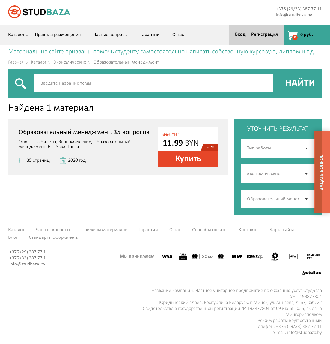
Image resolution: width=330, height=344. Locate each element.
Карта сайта (282, 230)
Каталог (16, 34)
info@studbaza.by (294, 15)
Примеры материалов (104, 230)
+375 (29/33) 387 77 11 (299, 9)
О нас (178, 34)
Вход (240, 34)
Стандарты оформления (54, 237)
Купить (188, 159)
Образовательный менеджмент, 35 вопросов (84, 132)
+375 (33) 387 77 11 (28, 258)
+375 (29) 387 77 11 (28, 252)
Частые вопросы (110, 34)
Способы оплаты (209, 230)
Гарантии (150, 34)
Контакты (248, 230)
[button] (307, 199)
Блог (13, 237)
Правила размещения (58, 34)
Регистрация (264, 34)
